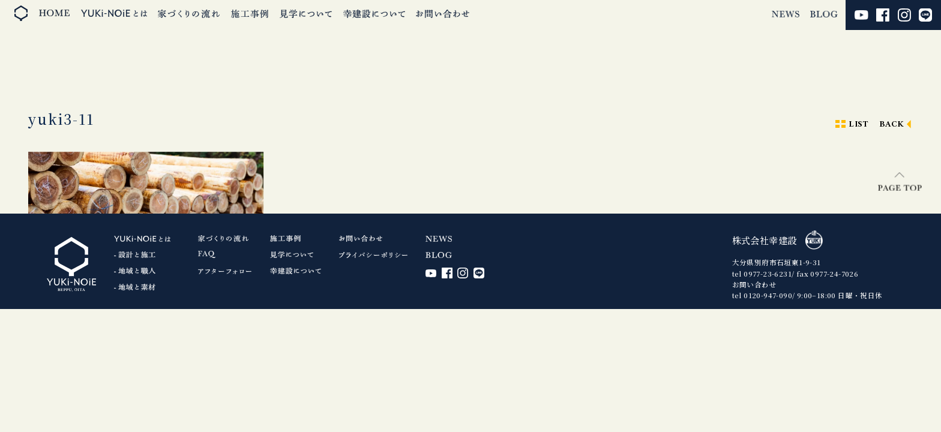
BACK (891, 124)
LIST (858, 124)
